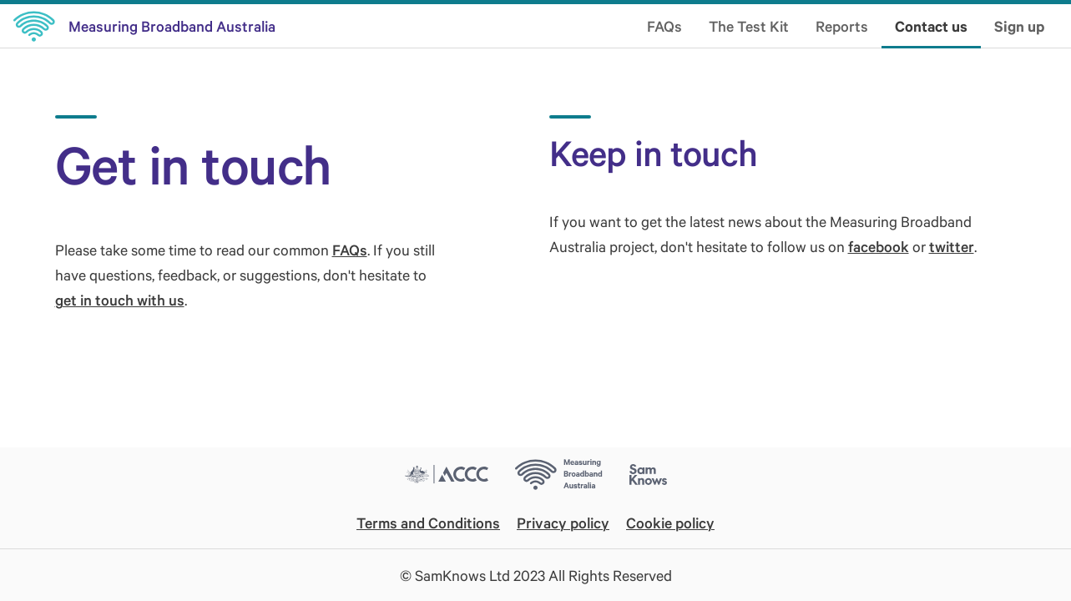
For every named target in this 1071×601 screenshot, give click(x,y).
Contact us (931, 26)
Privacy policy (563, 523)
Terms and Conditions (428, 523)
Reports (842, 26)
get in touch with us (119, 300)
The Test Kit (749, 26)
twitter (951, 246)
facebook (878, 246)
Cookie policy (670, 523)
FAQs (664, 26)
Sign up (1019, 26)
